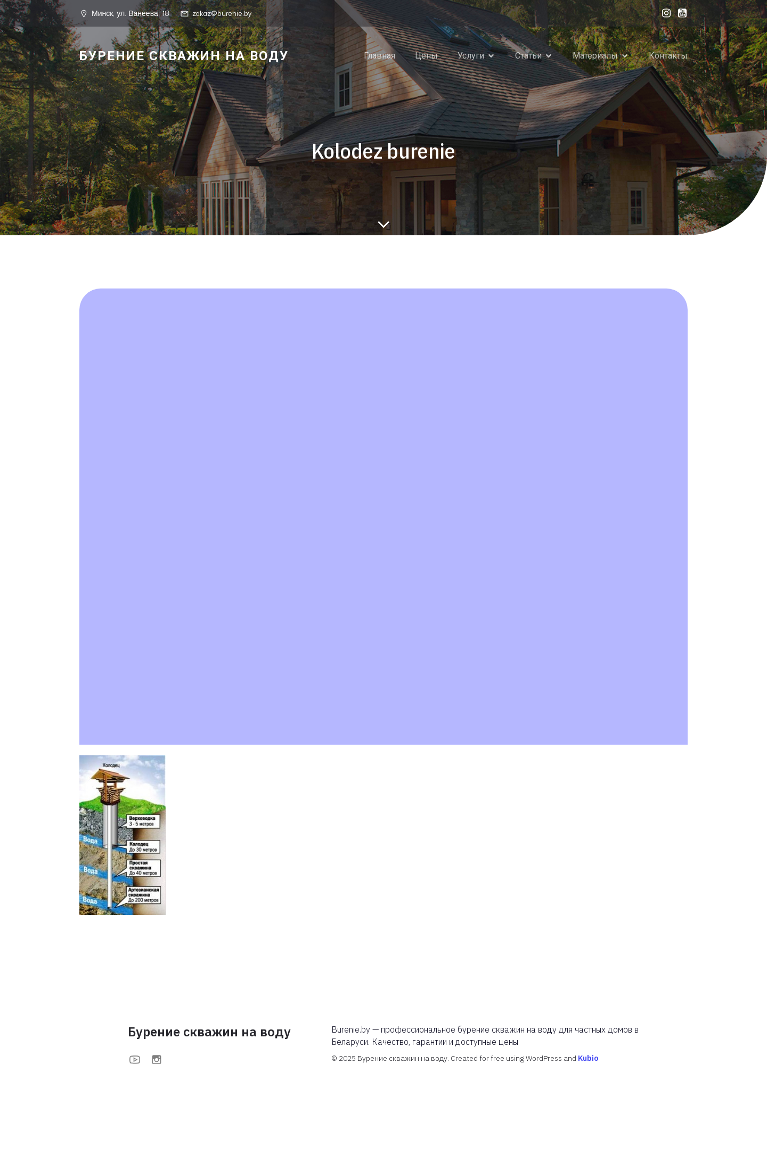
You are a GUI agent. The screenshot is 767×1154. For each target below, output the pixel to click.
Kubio (588, 1058)
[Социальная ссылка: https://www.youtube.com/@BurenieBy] (680, 13)
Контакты (668, 56)
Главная (379, 56)
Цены (426, 56)
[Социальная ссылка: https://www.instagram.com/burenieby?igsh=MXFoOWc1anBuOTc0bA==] (664, 13)
